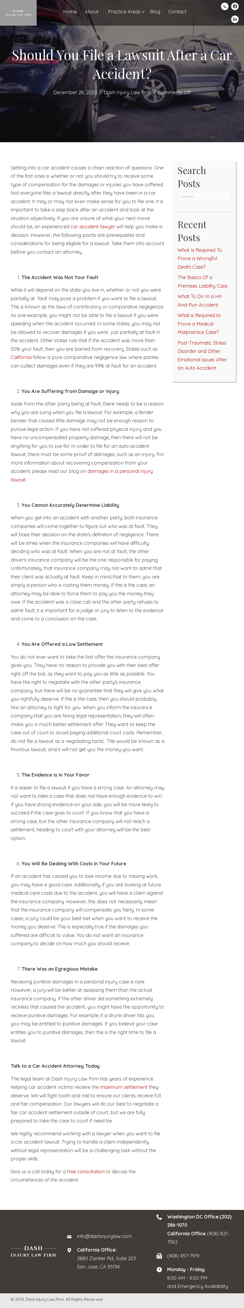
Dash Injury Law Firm (127, 92)
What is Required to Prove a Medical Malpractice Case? (199, 323)
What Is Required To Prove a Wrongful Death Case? (200, 258)
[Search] (204, 196)
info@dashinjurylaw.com (104, 1236)
